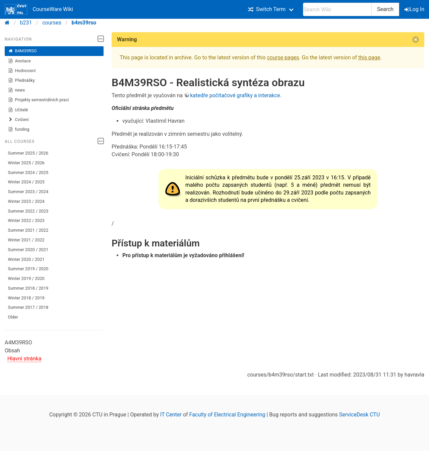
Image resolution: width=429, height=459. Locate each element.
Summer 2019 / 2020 (28, 268)
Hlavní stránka (24, 358)
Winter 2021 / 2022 (26, 239)
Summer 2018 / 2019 (28, 288)
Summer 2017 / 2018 (28, 307)
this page (369, 57)
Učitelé (18, 110)
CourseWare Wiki (39, 9)
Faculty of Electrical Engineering (227, 414)
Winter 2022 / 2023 (26, 220)
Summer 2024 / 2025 (28, 172)
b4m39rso (84, 22)
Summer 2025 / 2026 (28, 153)
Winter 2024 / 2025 (26, 181)
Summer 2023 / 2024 (28, 191)
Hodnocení (22, 70)
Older (13, 317)
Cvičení (18, 119)
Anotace (19, 61)
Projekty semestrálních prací (38, 100)
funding (18, 129)
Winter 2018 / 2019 (26, 297)
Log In (415, 9)
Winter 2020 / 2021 (26, 259)
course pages (283, 57)
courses (51, 22)
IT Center (171, 414)
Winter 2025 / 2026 (26, 162)
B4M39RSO (22, 51)
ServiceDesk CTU (359, 414)
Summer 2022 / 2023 (28, 211)
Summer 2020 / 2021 (28, 249)
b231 (26, 22)
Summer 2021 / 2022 (28, 230)
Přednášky (21, 80)
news (16, 90)
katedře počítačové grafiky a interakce (235, 95)
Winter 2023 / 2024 (26, 201)
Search (385, 9)
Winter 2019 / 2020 (26, 278)
